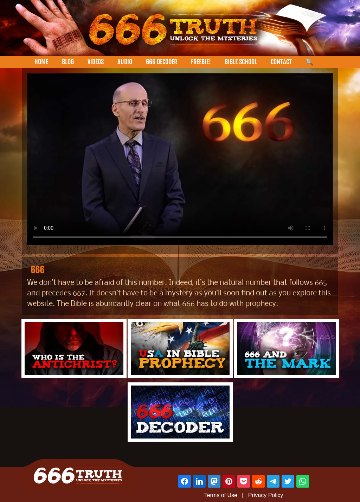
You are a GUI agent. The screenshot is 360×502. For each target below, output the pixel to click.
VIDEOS (96, 62)
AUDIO (124, 62)
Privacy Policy (265, 495)
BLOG (68, 62)
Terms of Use (220, 495)
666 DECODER (161, 62)
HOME (41, 62)
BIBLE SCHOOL (241, 62)
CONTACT (281, 62)
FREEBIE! (201, 62)
